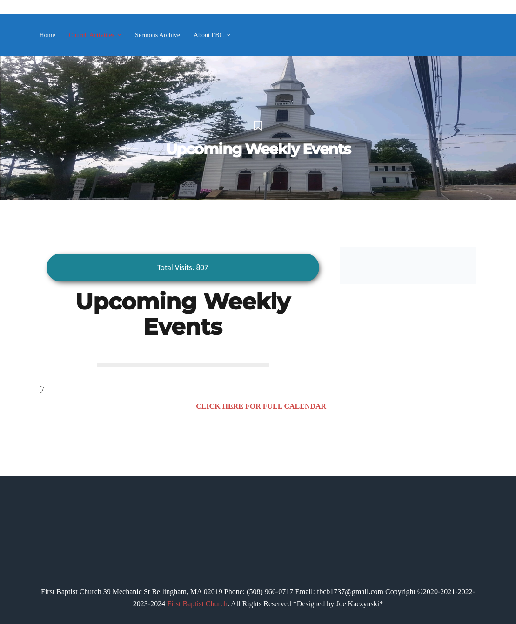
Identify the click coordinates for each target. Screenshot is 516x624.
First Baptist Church (197, 604)
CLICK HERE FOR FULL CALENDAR (261, 406)
